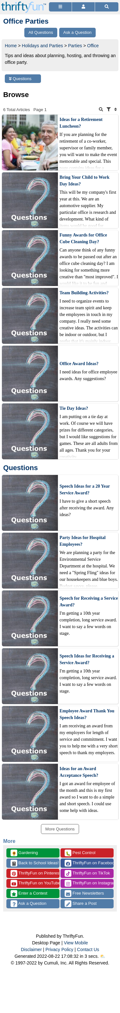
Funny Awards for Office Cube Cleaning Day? (83, 238)
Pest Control (80, 853)
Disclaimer (31, 949)
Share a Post (81, 903)
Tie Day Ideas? (74, 408)
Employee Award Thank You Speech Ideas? (87, 714)
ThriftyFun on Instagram (89, 883)
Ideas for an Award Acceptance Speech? (79, 772)
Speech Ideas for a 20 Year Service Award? (85, 489)
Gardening (24, 853)
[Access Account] (83, 6)
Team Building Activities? (84, 292)
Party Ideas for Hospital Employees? (83, 541)
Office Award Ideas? (79, 363)
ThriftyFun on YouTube (35, 883)
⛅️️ (102, 956)
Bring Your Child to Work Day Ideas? (84, 180)
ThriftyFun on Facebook (89, 863)
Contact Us (88, 949)
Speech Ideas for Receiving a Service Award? (87, 659)
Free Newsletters (84, 893)
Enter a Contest (29, 893)
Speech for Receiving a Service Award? (89, 601)
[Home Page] (23, 3)
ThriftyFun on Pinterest (35, 873)
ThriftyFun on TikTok (87, 873)
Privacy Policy (59, 949)
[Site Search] (106, 6)
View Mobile (76, 942)
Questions (20, 78)
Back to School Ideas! (35, 863)
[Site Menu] (60, 6)
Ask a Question (28, 903)
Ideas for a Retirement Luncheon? (81, 123)
